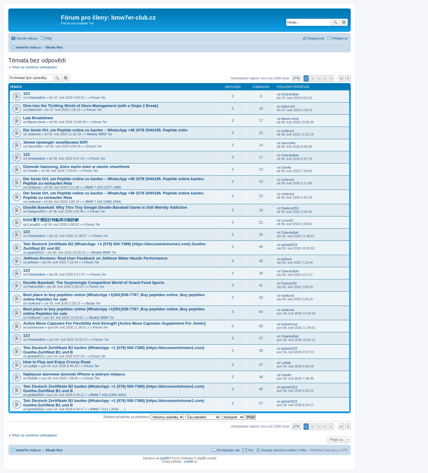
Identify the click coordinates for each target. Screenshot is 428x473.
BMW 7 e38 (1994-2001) (108, 395)
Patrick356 (35, 286)
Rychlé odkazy (27, 38)
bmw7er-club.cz (28, 450)
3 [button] (319, 78)
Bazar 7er (93, 303)
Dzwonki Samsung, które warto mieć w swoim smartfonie (76, 166)
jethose (33, 262)
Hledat (335, 22)
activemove (36, 327)
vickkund (34, 134)
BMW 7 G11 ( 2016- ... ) (107, 409)
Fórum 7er (98, 97)
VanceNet (35, 146)
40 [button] (341, 78)
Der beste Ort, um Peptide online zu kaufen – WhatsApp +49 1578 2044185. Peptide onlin (105, 130)
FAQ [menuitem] (48, 38)
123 (26, 93)
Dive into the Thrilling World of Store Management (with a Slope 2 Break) (90, 105)
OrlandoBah (36, 97)
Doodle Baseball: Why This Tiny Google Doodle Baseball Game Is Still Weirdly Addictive (105, 207)
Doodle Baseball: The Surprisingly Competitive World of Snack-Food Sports (93, 282)
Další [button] (348, 78)
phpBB (164, 458)
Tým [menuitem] (250, 450)
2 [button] (312, 78)
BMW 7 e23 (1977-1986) (103, 187)
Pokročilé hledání (344, 22)
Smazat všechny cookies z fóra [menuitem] (283, 450)
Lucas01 (34, 224)
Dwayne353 (36, 211)
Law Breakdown (38, 118)
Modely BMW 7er (99, 134)
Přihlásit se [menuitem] (340, 38)
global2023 (36, 252)
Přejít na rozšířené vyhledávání (34, 67)
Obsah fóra (53, 450)
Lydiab (32, 366)
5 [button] (331, 78)
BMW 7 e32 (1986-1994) (103, 201)
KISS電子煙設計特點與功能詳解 (51, 220)
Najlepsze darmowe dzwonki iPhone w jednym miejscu (74, 374)
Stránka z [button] (296, 78)
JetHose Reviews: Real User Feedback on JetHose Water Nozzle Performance (95, 258)
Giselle (33, 170)
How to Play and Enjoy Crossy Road (56, 362)
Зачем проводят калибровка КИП (55, 142)
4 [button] (325, 78)
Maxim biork (36, 122)
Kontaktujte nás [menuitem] (228, 450)
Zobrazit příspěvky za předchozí (143, 417)
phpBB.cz (190, 461)
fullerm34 (34, 109)
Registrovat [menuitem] (316, 38)
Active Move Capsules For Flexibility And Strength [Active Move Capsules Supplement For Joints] (114, 323)
